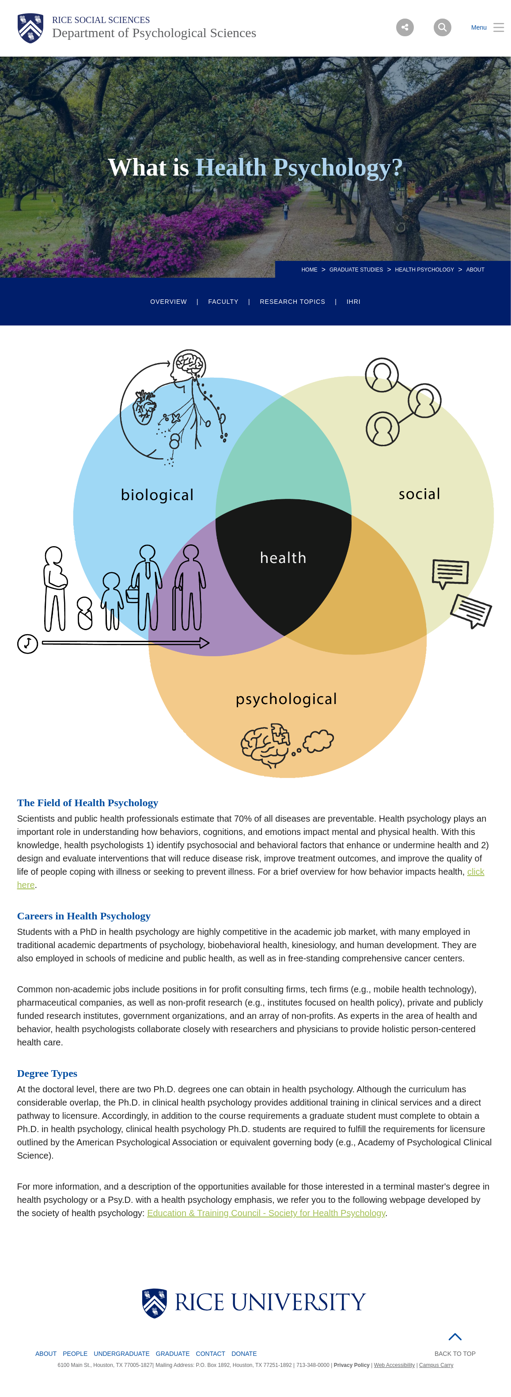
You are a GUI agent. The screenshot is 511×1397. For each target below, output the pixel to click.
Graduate (173, 1353)
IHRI (354, 301)
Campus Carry (436, 1365)
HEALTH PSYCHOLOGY (424, 270)
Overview (168, 301)
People (75, 1353)
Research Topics (292, 301)
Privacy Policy (352, 1365)
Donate (244, 1353)
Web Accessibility (394, 1365)
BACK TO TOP (455, 1353)
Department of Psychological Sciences (154, 32)
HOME (310, 270)
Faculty (223, 301)
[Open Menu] (482, 27)
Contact (211, 1353)
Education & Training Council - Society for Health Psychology (266, 1213)
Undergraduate (122, 1353)
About (46, 1353)
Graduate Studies (356, 270)
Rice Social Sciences (101, 19)
